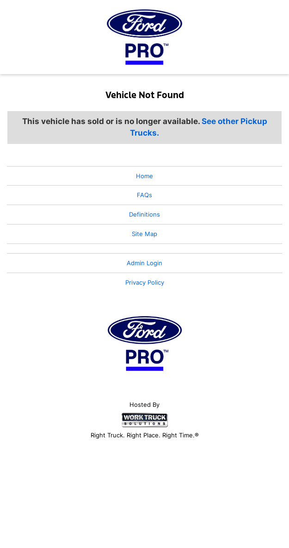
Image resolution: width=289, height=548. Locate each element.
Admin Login (144, 263)
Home (144, 176)
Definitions (144, 214)
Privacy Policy (144, 282)
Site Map (144, 233)
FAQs (144, 195)
